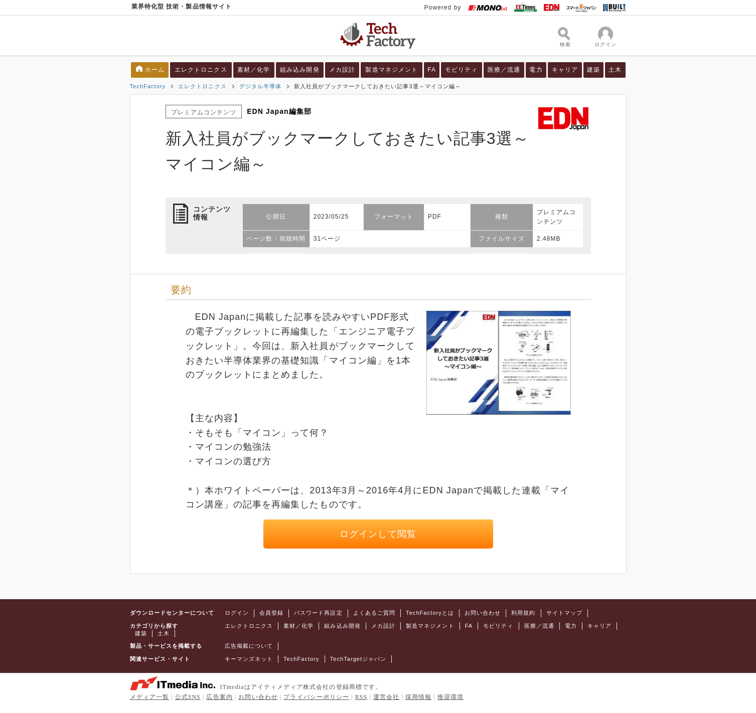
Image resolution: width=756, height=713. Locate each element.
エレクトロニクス (201, 69)
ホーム (155, 69)
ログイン (237, 613)
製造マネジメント (391, 69)
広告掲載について (249, 646)
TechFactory (148, 86)
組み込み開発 (299, 69)
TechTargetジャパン (358, 659)
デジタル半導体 (260, 86)
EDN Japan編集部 (279, 111)
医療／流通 (504, 69)
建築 (593, 69)
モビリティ (461, 69)
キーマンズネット (249, 659)
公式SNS (188, 696)
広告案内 (219, 696)
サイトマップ (564, 613)
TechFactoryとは (430, 613)
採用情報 (418, 696)
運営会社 (386, 696)
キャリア (565, 69)
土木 (615, 69)
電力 (535, 69)
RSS (361, 696)
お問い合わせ (483, 613)
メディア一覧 (149, 696)
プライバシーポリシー (316, 696)
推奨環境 (450, 696)
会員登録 (271, 613)
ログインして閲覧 (378, 534)
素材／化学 (253, 69)
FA (431, 69)
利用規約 (523, 613)
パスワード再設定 (318, 613)
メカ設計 (342, 69)
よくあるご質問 (374, 613)
